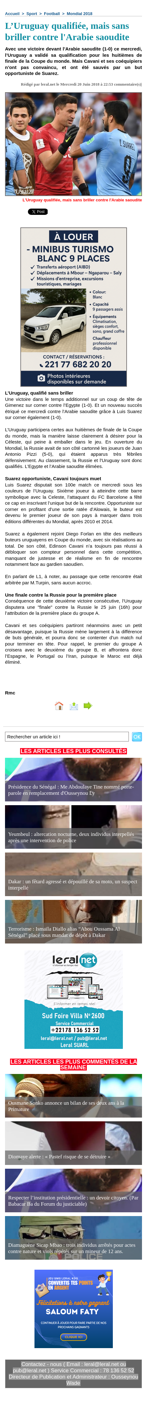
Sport (31, 13)
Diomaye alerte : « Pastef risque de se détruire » (59, 1157)
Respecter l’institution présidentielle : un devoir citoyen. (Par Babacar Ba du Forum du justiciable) (73, 1201)
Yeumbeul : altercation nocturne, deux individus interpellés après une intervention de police (71, 837)
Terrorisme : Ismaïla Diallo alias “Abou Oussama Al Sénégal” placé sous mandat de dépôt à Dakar (64, 932)
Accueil (12, 13)
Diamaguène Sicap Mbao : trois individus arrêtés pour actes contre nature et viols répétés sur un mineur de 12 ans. (71, 1248)
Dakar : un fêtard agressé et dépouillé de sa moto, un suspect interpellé (72, 885)
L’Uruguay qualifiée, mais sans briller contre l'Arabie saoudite (82, 200)
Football (52, 13)
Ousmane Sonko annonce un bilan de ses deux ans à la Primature (66, 1106)
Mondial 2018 (79, 13)
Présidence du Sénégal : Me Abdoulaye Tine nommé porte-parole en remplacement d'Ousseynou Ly (71, 790)
